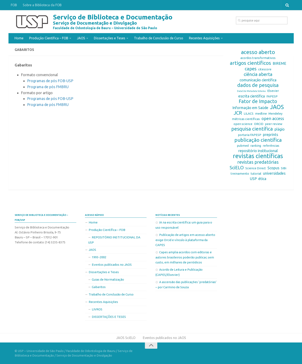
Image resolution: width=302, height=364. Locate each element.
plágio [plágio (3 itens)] (280, 129)
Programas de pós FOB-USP (50, 81)
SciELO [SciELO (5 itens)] (237, 167)
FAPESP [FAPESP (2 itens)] (272, 96)
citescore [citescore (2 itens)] (264, 69)
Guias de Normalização (108, 279)
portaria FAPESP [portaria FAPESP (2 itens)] (249, 135)
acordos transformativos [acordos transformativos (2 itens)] (258, 58)
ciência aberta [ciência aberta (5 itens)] (258, 74)
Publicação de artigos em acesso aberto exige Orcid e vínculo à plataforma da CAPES (185, 240)
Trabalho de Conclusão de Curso (158, 38)
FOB (14, 5)
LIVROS (97, 309)
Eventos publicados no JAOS (112, 264)
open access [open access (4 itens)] (272, 118)
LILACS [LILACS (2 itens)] (248, 113)
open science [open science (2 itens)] (243, 124)
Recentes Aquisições (204, 38)
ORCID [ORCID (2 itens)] (258, 124)
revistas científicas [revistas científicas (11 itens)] (258, 156)
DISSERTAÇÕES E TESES (109, 316)
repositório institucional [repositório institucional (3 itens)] (258, 151)
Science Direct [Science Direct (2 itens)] (255, 168)
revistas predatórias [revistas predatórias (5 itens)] (258, 162)
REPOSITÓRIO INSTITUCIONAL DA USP (114, 239)
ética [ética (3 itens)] (262, 179)
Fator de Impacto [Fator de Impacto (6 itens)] (258, 101)
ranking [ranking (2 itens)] (255, 145)
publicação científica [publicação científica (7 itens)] (258, 139)
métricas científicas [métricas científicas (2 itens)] (246, 119)
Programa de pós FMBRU (48, 87)
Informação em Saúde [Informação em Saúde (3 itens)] (250, 108)
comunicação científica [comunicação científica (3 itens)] (258, 80)
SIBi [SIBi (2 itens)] (283, 168)
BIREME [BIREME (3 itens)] (279, 63)
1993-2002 (99, 257)
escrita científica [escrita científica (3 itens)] (251, 96)
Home (18, 38)
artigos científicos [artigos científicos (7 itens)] (250, 62)
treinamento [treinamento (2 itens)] (240, 173)
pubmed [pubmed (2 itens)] (243, 145)
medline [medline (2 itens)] (261, 113)
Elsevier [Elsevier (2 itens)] (273, 91)
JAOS (81, 38)
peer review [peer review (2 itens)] (273, 124)
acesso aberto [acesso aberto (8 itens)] (258, 52)
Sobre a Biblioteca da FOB (42, 5)
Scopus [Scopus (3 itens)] (273, 168)
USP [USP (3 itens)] (253, 179)
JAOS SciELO (125, 338)
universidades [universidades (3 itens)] (274, 173)
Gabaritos (99, 287)
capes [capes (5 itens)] (251, 68)
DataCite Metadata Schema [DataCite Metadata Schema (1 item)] (251, 91)
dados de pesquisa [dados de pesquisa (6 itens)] (258, 85)
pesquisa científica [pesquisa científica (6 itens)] (252, 128)
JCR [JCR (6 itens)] (238, 113)
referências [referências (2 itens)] (271, 145)
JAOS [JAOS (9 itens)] (277, 107)
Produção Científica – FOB (48, 38)
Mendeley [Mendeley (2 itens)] (275, 113)
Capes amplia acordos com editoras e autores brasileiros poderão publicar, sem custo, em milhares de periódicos (184, 257)
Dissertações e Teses (109, 38)
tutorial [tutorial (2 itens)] (256, 173)
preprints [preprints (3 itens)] (270, 134)
